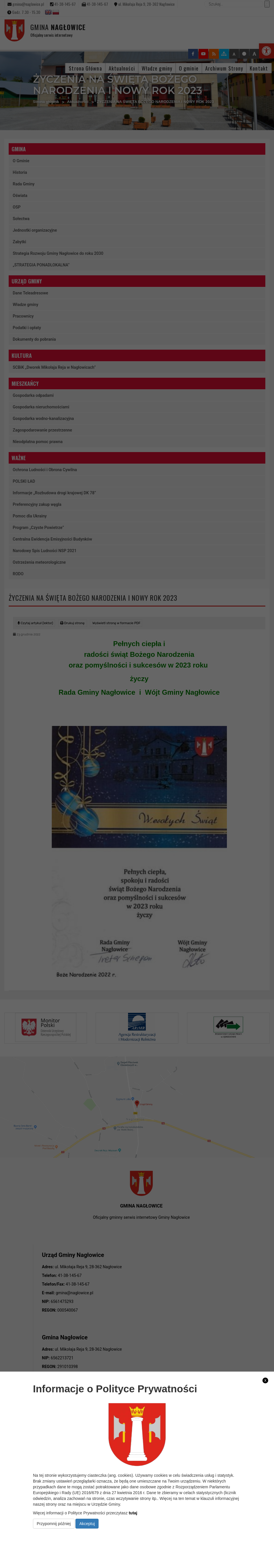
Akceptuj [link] (87, 1523)
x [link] (265, 1380)
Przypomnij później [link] (54, 1523)
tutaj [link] (133, 1513)
